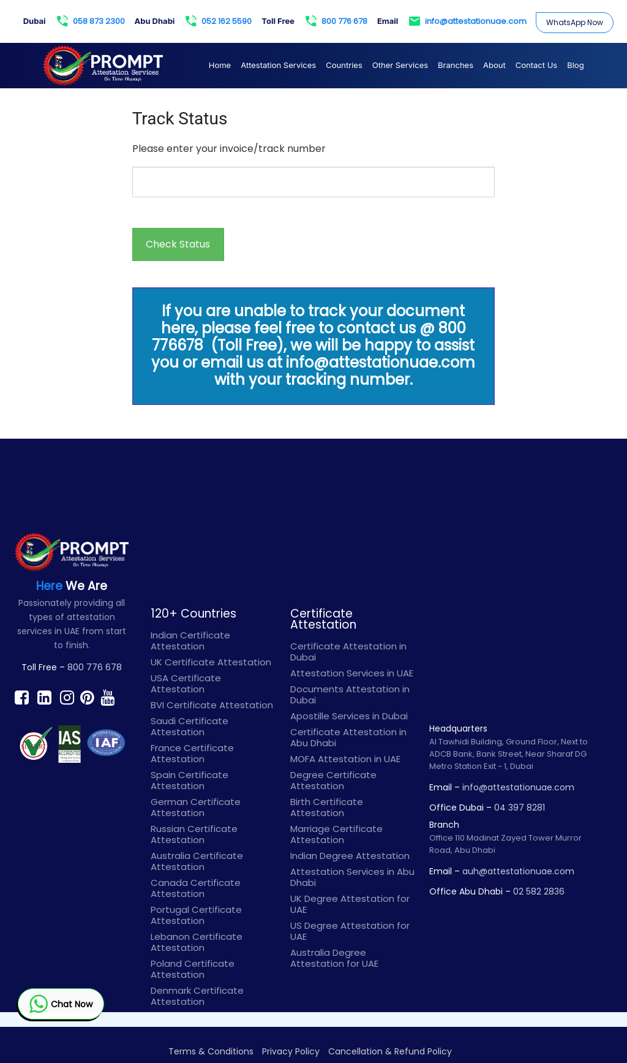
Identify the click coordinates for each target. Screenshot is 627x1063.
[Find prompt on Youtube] (107, 697)
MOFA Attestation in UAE (345, 758)
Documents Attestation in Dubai (350, 694)
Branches (455, 65)
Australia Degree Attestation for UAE (334, 958)
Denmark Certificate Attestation (197, 996)
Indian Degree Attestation (350, 855)
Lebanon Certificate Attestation (196, 942)
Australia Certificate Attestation (197, 861)
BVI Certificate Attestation (212, 704)
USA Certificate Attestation (186, 683)
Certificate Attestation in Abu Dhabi (348, 737)
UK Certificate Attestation (211, 662)
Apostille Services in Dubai (349, 715)
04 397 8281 (519, 807)
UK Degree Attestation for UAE (350, 904)
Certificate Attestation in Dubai (348, 652)
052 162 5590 (219, 21)
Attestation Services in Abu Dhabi (352, 877)
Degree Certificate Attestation (333, 780)
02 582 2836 (539, 891)
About (494, 65)
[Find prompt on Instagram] (67, 697)
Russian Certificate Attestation (194, 834)
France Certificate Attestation (192, 753)
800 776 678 (336, 21)
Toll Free (278, 21)
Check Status (178, 244)
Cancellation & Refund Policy (390, 1051)
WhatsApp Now (574, 22)
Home (220, 65)
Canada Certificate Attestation (196, 888)
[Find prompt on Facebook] (22, 697)
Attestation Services (278, 65)
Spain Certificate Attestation (189, 780)
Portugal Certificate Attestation (196, 915)
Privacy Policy (291, 1051)
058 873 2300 (91, 21)
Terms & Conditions (210, 1051)
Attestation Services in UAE (351, 673)
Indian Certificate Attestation (190, 641)
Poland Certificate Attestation (193, 969)
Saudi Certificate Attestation (189, 726)
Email (387, 21)
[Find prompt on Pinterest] (87, 697)
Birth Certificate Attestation (326, 807)
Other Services (400, 65)
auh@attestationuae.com (518, 871)
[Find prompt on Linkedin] (44, 697)
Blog (575, 65)
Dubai (34, 21)
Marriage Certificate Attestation (336, 834)
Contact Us (536, 65)
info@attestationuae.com (468, 21)
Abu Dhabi (155, 21)
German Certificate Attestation (196, 807)
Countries (344, 65)
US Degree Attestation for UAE (350, 931)
